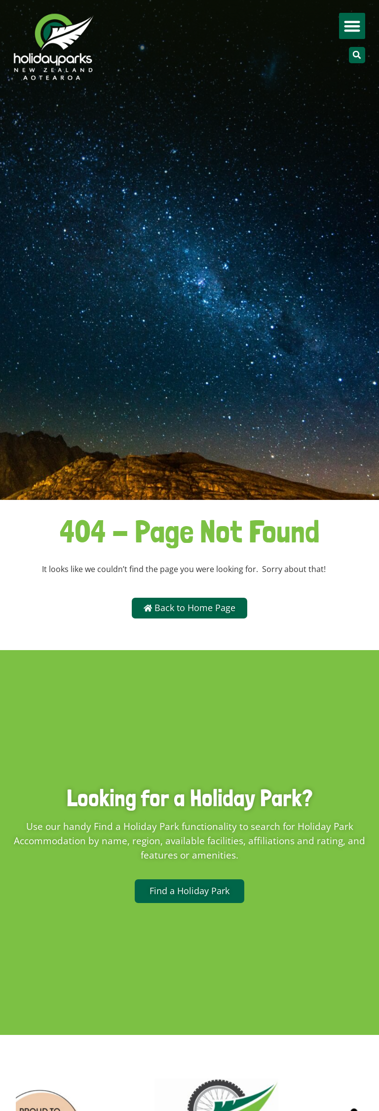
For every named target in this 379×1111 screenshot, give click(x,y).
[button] (352, 26)
